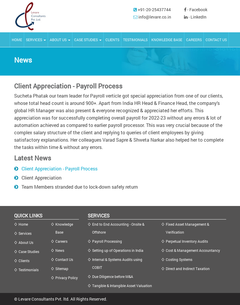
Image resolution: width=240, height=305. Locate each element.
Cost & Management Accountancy (193, 250)
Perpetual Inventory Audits (187, 241)
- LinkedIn (195, 17)
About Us (26, 242)
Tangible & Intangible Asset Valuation (122, 285)
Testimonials (29, 269)
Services (25, 233)
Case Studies (29, 251)
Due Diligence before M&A (112, 276)
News (59, 250)
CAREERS (194, 39)
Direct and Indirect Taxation (188, 268)
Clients (24, 260)
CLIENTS (112, 39)
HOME (17, 39)
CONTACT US (216, 39)
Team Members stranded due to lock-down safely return (79, 187)
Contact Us (64, 259)
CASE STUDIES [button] (88, 39)
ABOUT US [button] (60, 39)
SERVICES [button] (36, 39)
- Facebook (195, 9)
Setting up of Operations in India (117, 250)
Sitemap (61, 268)
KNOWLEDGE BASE (166, 39)
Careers (61, 241)
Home (23, 224)
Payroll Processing (107, 241)
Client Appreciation (41, 178)
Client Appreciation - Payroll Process (59, 168)
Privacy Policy (66, 277)
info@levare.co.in (154, 17)
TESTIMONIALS (135, 39)
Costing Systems (179, 259)
